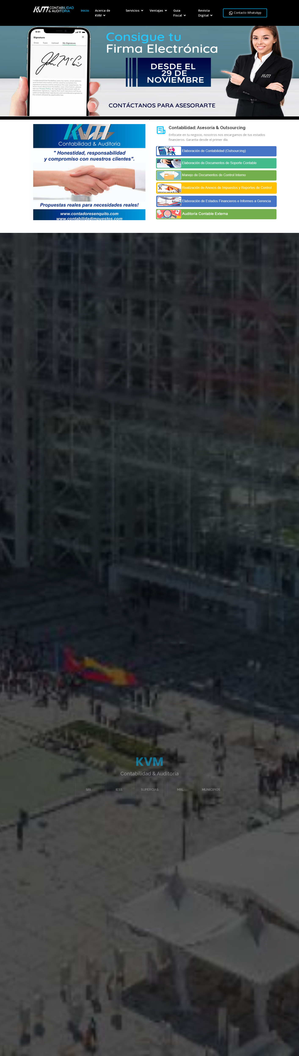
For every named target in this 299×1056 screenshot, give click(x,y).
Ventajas (156, 10)
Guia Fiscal (177, 12)
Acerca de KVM (102, 12)
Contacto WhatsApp (245, 13)
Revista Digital (204, 12)
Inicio (85, 10)
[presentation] (149, 119)
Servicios (132, 10)
